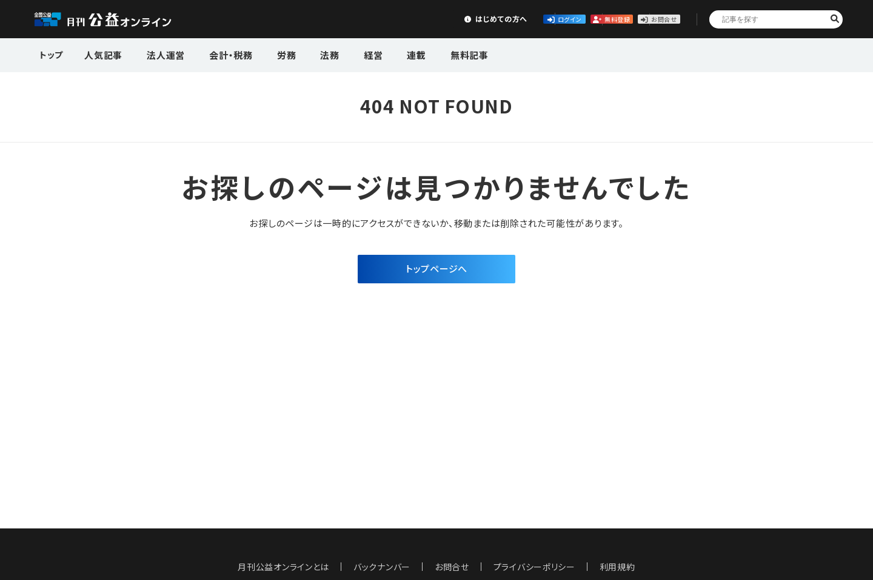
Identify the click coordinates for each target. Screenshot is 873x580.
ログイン (464, 18)
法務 (305, 53)
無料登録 (554, 18)
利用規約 (618, 567)
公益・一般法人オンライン (121, 19)
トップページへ (436, 269)
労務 (267, 53)
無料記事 (426, 53)
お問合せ (644, 18)
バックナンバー (381, 567)
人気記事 (102, 53)
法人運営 (158, 53)
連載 (379, 53)
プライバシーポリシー (534, 567)
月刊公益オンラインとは (283, 567)
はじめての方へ (374, 18)
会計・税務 (217, 53)
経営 (342, 53)
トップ (52, 53)
